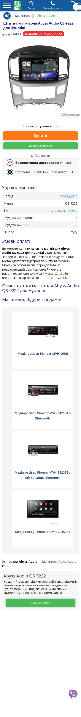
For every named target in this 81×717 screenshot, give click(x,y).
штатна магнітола (64, 210)
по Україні (43, 162)
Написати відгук (40, 602)
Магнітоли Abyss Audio (59, 561)
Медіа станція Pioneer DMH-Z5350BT (42, 532)
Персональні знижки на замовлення (44, 172)
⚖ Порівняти (40, 155)
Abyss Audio (68, 196)
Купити (40, 135)
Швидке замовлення (40, 146)
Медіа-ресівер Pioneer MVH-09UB (42, 353)
